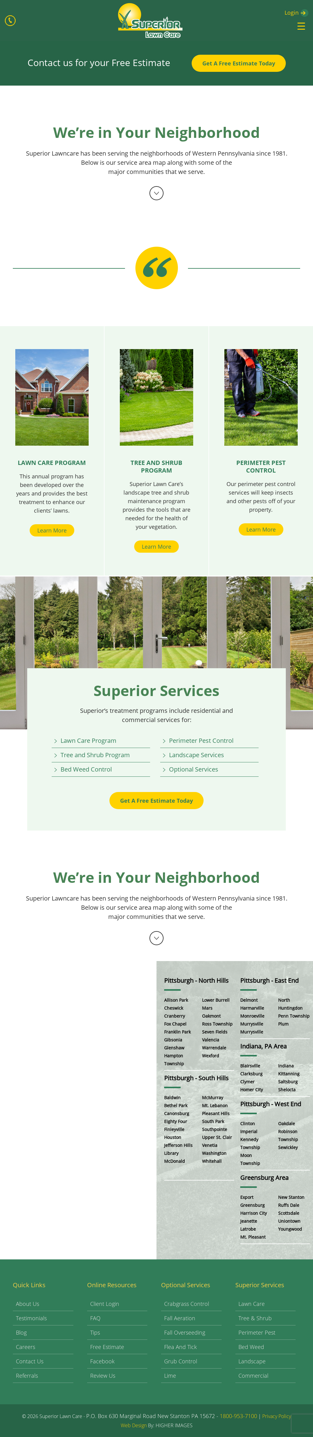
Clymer (247, 1082)
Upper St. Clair (217, 1137)
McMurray (212, 1097)
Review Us (102, 1375)
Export (246, 1197)
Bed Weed (251, 1346)
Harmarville (252, 1008)
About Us (27, 1303)
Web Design (134, 1425)
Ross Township (217, 1024)
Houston (172, 1137)
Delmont (249, 1000)
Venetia (209, 1145)
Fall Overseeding (184, 1332)
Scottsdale (288, 1213)
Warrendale (214, 1048)
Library (171, 1153)
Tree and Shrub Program (95, 755)
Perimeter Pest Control (201, 740)
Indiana (286, 1066)
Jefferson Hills (178, 1145)
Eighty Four (175, 1121)
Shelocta (287, 1089)
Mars (207, 1008)
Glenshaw (174, 1048)
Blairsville (250, 1066)
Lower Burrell (216, 1000)
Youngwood (290, 1229)
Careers (25, 1346)
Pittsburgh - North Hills (196, 980)
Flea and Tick (180, 1346)
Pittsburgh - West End (270, 1104)
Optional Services (193, 769)
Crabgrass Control (186, 1303)
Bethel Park (175, 1105)
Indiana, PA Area (263, 1046)
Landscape (252, 1361)
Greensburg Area (264, 1178)
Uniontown (289, 1221)
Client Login (104, 1303)
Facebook (102, 1361)
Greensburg (252, 1205)
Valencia (210, 1040)
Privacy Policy (276, 1416)
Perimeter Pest (256, 1332)
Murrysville (251, 1024)
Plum (283, 1024)
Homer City (251, 1089)
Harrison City (253, 1213)
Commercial (253, 1375)
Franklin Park (177, 1032)
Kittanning (289, 1074)
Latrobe (248, 1229)
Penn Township (294, 1016)
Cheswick (173, 1008)
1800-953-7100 (238, 1416)
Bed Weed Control (86, 769)
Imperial (248, 1131)
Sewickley (288, 1147)
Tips (95, 1332)
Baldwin (172, 1097)
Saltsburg (288, 1082)
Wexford (210, 1056)
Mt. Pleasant (253, 1237)
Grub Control (180, 1361)
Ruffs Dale (288, 1205)
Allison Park (176, 1000)
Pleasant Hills (216, 1113)
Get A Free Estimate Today (238, 63)
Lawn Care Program (88, 740)
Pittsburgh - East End (269, 980)
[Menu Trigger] (301, 26)
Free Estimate (107, 1346)
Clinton (247, 1123)
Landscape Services (196, 755)
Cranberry (174, 1016)
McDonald (174, 1161)
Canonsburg (176, 1113)
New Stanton (291, 1197)
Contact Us (29, 1361)
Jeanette (248, 1221)
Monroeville (252, 1016)
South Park (213, 1121)
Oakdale (286, 1123)
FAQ (95, 1318)
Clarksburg (251, 1074)
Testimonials (31, 1318)
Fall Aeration (179, 1318)
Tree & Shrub (255, 1318)
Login (292, 12)
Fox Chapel (175, 1024)
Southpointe (214, 1129)
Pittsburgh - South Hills (196, 1078)
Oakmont (211, 1016)
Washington (214, 1153)
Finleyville (174, 1129)
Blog (21, 1332)
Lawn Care (251, 1303)
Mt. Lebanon (215, 1105)
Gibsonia (173, 1040)
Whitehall (212, 1161)
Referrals (27, 1375)
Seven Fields (214, 1032)
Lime (170, 1375)
